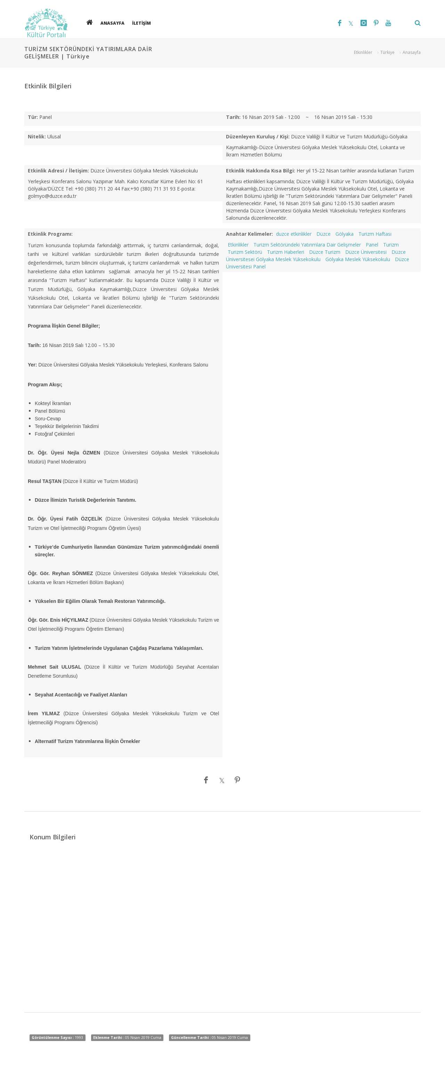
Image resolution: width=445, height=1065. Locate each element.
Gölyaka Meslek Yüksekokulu (357, 259)
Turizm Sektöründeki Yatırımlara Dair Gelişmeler (307, 244)
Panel (372, 244)
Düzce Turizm (324, 252)
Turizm (391, 244)
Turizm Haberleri (285, 252)
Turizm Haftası (374, 234)
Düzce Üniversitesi (366, 252)
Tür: (33, 117)
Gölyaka (344, 234)
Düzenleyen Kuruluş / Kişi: (258, 136)
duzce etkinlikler (294, 234)
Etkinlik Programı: (50, 234)
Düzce (323, 234)
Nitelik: (37, 136)
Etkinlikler (363, 52)
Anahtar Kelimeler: (249, 234)
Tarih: (233, 117)
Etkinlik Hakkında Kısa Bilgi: (260, 170)
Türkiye (387, 52)
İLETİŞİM (141, 23)
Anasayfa (412, 52)
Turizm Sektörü (245, 252)
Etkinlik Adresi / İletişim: (58, 170)
